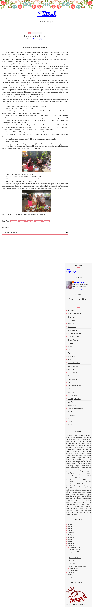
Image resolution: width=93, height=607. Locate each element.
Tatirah (46, 16)
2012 (69, 346)
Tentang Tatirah (71, 42)
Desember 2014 (75, 318)
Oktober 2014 (74, 321)
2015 (69, 314)
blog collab (71, 95)
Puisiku (70, 189)
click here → (78, 595)
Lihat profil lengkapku (78, 60)
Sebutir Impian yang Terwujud (77, 337)
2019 (69, 306)
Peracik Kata (70, 425)
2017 (69, 310)
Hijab (69, 130)
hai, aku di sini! (70, 44)
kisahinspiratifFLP (73, 144)
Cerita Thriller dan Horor (76, 332)
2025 (69, 295)
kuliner (70, 147)
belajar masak (72, 91)
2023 (69, 297)
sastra (70, 193)
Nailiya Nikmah (79, 53)
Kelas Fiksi (71, 140)
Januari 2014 (74, 341)
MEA (69, 160)
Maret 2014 (73, 339)
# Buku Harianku (33, 36)
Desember (73, 524)
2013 (69, 344)
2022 (69, 299)
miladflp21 (71, 173)
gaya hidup (71, 127)
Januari (72, 547)
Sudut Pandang (73, 334)
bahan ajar (71, 82)
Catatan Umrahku (73, 111)
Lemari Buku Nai (72, 150)
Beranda (68, 41)
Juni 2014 (73, 325)
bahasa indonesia (73, 88)
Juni (71, 531)
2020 (69, 304)
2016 (69, 312)
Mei (71, 533)
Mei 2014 (73, 327)
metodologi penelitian (74, 170)
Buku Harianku (72, 98)
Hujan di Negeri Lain (74, 134)
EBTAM (70, 117)
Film (69, 124)
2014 (69, 317)
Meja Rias (71, 163)
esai (69, 121)
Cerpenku (70, 114)
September (73, 529)
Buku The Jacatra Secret (75, 104)
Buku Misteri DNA (73, 101)
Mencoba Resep (72, 166)
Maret (72, 545)
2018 (69, 308)
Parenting (70, 183)
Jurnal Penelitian (73, 137)
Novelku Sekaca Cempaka (75, 180)
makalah (70, 153)
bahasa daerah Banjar (74, 85)
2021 (69, 301)
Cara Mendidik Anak (73, 108)
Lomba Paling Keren (75, 329)
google (68, 423)
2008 (69, 348)
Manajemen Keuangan (74, 157)
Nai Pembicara (72, 176)
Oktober (72, 526)
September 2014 (75, 323)
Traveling (70, 196)
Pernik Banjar (72, 186)
